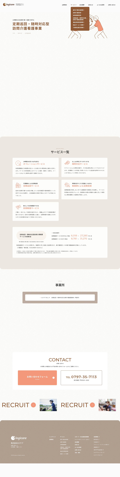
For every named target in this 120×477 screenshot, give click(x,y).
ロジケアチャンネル (98, 466)
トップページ (52, 450)
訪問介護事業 (63, 455)
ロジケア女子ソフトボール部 (81, 453)
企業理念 (64, 5)
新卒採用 (96, 453)
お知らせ (90, 5)
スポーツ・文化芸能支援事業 (82, 450)
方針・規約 (77, 466)
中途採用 (96, 455)
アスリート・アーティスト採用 (101, 458)
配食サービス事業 (64, 467)
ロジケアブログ (97, 468)
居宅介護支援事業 (64, 453)
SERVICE (20, 33)
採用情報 (96, 450)
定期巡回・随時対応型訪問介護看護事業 (65, 461)
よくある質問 (100, 5)
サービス (73, 5)
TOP (14, 33)
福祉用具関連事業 (64, 465)
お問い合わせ (111, 5)
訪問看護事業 (63, 458)
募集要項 (96, 460)
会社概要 (81, 5)
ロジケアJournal (98, 463)
